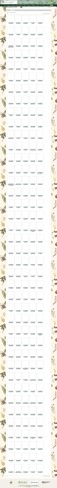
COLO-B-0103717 (33, 184)
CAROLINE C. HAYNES (25, 46)
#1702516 (36, 485)
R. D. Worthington (11, 23)
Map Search (13, 5)
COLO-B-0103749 (25, 345)
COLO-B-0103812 (40, 368)
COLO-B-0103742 (33, 92)
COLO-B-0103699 (40, 276)
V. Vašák (33, 23)
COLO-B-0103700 (40, 380)
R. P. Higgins (25, 207)
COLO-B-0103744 (25, 115)
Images (24, 5)
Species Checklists (19, 5)
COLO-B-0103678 (18, 265)
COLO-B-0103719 (33, 426)
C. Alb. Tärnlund (33, 69)
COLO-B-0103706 (25, 253)
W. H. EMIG (10, 115)
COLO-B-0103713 (40, 92)
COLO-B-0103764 (11, 449)
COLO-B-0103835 (18, 161)
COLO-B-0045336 (18, 368)
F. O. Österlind (33, 472)
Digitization (34, 5)
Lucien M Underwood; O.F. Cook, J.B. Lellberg (11, 185)
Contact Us (44, 1)
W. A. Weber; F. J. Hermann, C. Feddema (32, 231)
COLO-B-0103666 (11, 380)
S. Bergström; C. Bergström (32, 380)
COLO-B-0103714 (18, 299)
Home (5, 5)
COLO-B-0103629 (25, 449)
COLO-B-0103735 (40, 23)
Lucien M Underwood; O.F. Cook (40, 173)
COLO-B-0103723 (33, 161)
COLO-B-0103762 (40, 472)
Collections (8, 5)
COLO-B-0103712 (33, 368)
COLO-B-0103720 (40, 161)
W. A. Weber (32, 138)
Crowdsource (29, 5)
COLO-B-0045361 (25, 311)
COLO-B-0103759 (25, 288)
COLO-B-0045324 (18, 276)
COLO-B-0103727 (33, 253)
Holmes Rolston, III (32, 357)
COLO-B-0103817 (40, 322)
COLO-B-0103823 (40, 288)
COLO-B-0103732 (33, 345)
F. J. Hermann (11, 334)
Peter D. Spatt (33, 299)
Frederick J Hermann (40, 426)
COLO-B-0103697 (18, 92)
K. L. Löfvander (25, 380)
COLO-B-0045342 (40, 46)
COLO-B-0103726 (18, 426)
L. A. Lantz (32, 276)
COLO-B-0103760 (11, 161)
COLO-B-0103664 (25, 161)
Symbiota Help (43, 5)
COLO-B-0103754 (18, 253)
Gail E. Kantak (33, 46)
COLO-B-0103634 (25, 472)
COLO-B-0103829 (25, 322)
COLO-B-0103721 (11, 299)
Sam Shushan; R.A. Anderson (40, 334)
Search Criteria (9, 10)
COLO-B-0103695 (25, 426)
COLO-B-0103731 (33, 288)
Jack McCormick (11, 472)
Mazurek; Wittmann (10, 138)
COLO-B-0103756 (11, 253)
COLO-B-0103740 (33, 449)
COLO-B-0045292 (40, 265)
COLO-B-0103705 (18, 230)
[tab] (8, 10)
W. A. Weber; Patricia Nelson (40, 69)
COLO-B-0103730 (25, 23)
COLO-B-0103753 (18, 69)
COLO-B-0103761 (11, 69)
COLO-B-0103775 (40, 345)
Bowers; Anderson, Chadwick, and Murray (11, 46)
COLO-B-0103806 (40, 311)
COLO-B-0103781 (11, 92)
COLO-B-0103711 (11, 322)
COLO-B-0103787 (18, 288)
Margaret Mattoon (11, 403)
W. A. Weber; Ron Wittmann (32, 403)
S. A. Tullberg (25, 230)
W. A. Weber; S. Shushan (25, 403)
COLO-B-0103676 (33, 322)
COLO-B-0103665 (18, 357)
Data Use (38, 5)
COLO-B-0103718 (40, 184)
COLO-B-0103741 (40, 115)
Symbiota (30, 486)
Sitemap (47, 5)
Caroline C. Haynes (18, 403)
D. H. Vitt (18, 138)
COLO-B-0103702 (25, 265)
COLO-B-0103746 (11, 288)
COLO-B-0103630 (11, 345)
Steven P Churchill (11, 368)
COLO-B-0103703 (18, 322)
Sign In (50, 1)
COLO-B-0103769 (11, 357)
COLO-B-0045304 (40, 357)
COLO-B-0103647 (33, 115)
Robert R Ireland (25, 184)
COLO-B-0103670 (33, 311)
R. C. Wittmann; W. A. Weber (18, 184)
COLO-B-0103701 (40, 449)
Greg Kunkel (10, 207)
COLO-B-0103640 (11, 265)
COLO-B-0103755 (18, 345)
